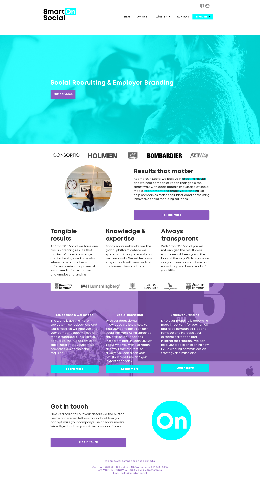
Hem (127, 17)
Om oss (142, 17)
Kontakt (183, 17)
